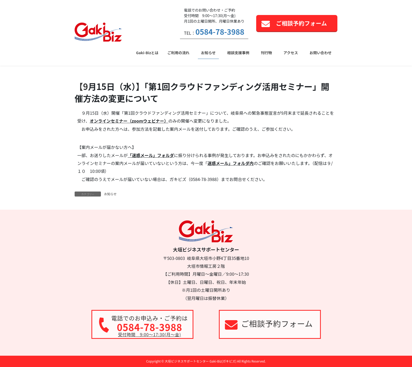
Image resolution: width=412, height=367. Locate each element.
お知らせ (110, 194)
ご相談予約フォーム (301, 23)
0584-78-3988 (219, 31)
